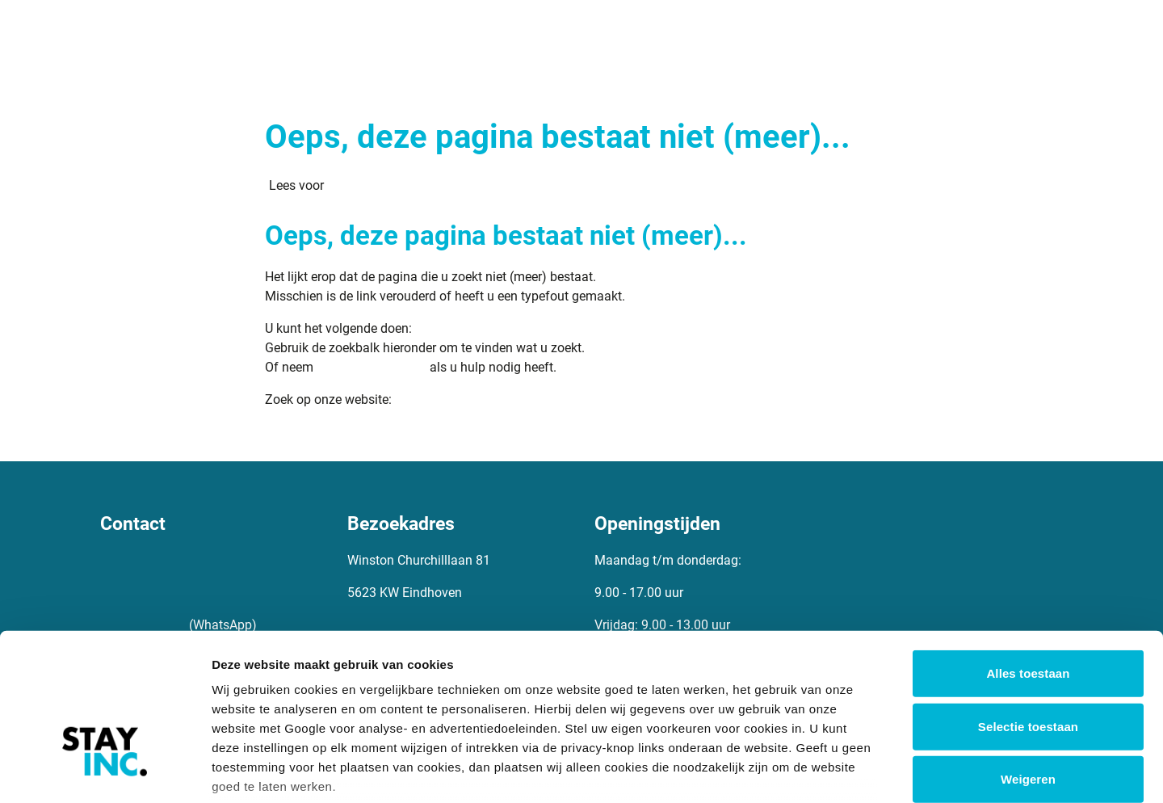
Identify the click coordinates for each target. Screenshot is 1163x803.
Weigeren (1028, 662)
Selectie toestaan (1028, 609)
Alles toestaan (1027, 556)
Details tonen (872, 771)
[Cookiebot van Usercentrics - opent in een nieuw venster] (104, 771)
